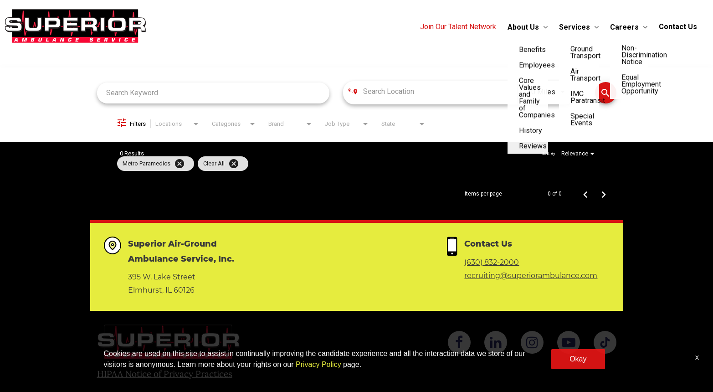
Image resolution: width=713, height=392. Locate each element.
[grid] (339, 164)
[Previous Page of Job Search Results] (585, 194)
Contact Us (678, 26)
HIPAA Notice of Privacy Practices (164, 373)
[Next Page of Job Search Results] (604, 194)
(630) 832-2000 (491, 262)
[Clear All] (234, 164)
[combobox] (213, 92)
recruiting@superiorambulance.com (530, 275)
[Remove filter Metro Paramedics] (179, 164)
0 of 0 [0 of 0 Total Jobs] (555, 193)
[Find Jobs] (605, 92)
